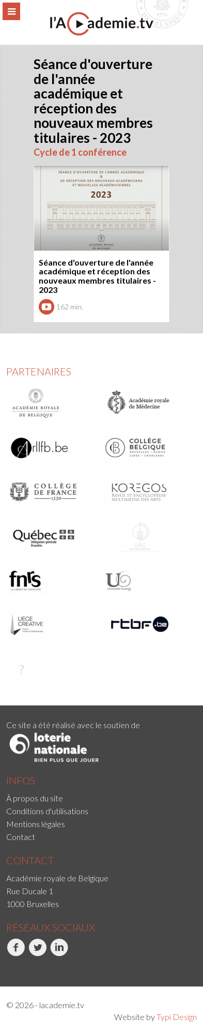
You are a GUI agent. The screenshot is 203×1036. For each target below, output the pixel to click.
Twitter (37, 953)
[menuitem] (101, 798)
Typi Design (177, 1017)
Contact (20, 837)
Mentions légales (35, 824)
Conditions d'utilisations (47, 811)
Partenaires (38, 371)
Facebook (15, 953)
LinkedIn (59, 953)
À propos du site (34, 798)
